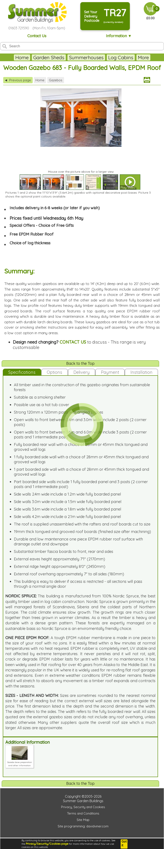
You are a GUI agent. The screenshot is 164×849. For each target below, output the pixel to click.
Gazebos (55, 80)
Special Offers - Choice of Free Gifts (42, 225)
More (143, 57)
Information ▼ (119, 35)
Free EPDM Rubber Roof (32, 234)
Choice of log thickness (30, 242)
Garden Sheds (48, 57)
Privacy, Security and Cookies (83, 807)
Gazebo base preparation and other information (19, 762)
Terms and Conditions (83, 813)
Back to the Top (80, 363)
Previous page (18, 80)
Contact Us (36, 35)
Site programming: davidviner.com (83, 826)
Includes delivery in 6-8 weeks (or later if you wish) (55, 207)
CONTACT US (73, 342)
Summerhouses (86, 57)
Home (22, 57)
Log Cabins (120, 57)
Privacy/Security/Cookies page (47, 843)
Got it (124, 843)
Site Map (83, 820)
